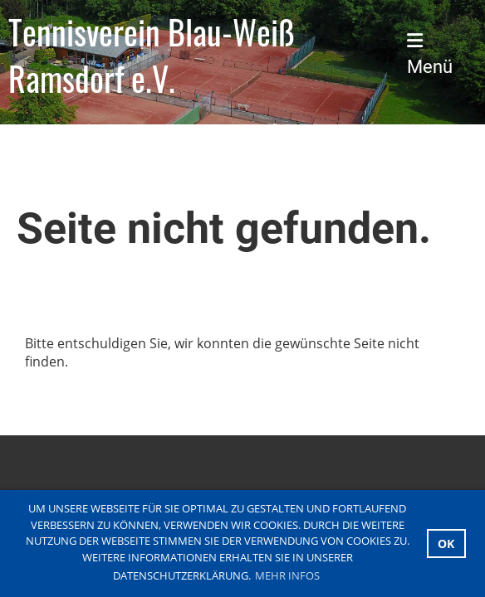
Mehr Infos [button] (287, 575)
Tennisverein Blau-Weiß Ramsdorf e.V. (152, 54)
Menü (430, 54)
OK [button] (446, 543)
